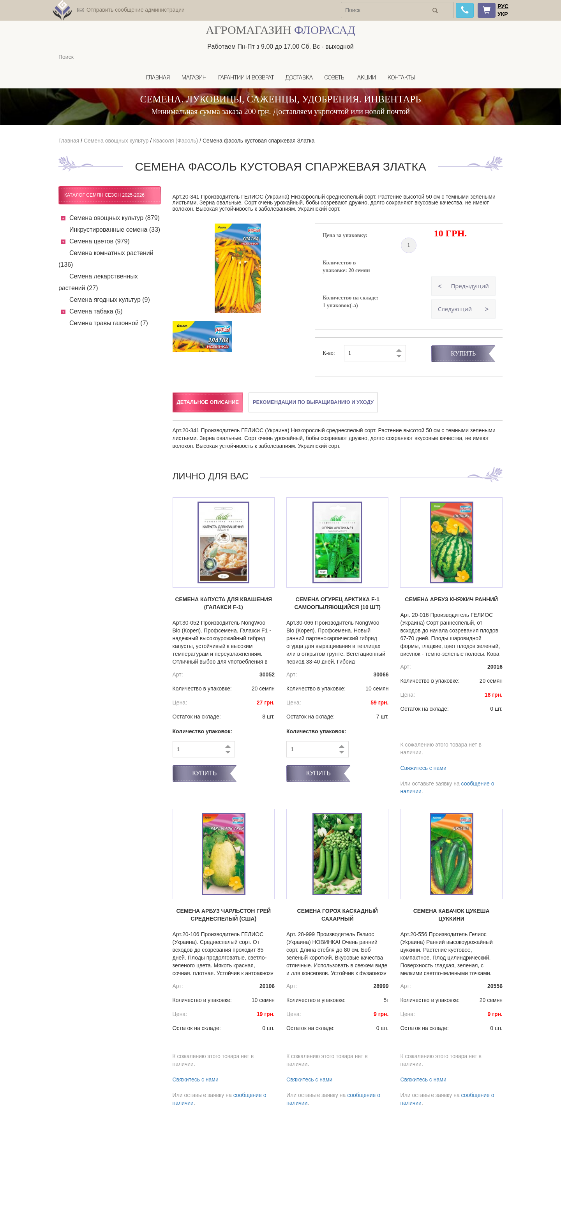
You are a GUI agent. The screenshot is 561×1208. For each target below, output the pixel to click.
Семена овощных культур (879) (114, 218)
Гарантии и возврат (246, 78)
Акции (366, 78)
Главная (158, 78)
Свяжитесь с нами (423, 768)
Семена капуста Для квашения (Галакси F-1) (223, 603)
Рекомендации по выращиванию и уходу (313, 402)
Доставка (299, 78)
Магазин (194, 78)
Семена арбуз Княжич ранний (451, 599)
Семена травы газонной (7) (108, 323)
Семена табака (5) (96, 311)
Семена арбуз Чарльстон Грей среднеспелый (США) (223, 915)
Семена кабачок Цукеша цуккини (451, 915)
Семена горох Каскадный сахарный (337, 915)
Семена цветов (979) (99, 241)
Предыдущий (470, 286)
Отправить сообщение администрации (135, 10)
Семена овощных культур (116, 140)
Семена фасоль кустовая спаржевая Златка (258, 140)
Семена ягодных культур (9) (109, 299)
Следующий (455, 309)
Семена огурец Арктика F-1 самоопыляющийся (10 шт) (338, 603)
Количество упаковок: (203, 731)
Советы (335, 78)
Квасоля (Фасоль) (175, 140)
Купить (463, 353)
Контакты (401, 78)
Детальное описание (208, 402)
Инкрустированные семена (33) (114, 229)
